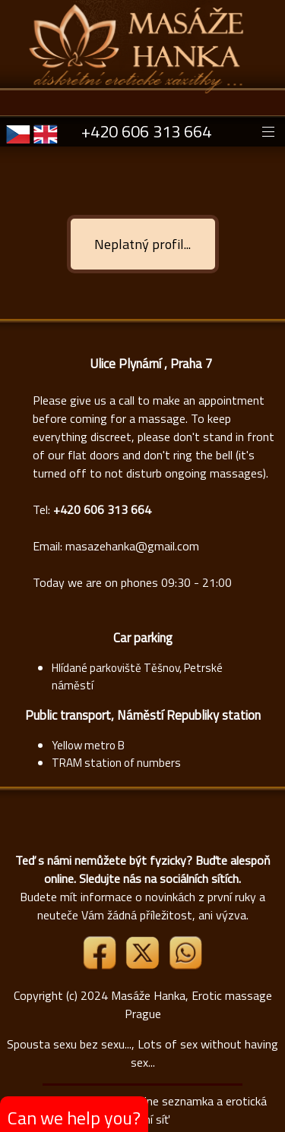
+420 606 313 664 (146, 131)
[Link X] (143, 965)
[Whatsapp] (185, 965)
